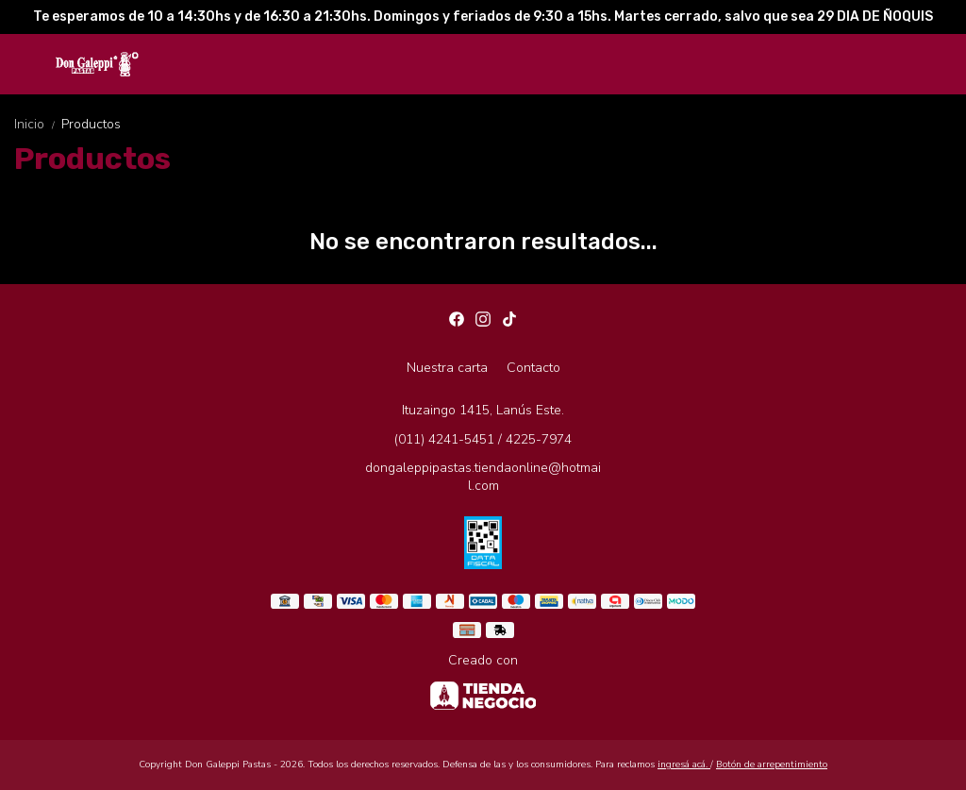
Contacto (533, 368)
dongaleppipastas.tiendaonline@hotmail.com (483, 477)
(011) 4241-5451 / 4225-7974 (483, 439)
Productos (91, 124)
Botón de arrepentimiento (771, 764)
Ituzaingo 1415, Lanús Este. (483, 410)
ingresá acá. (684, 764)
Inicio (37, 124)
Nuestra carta (447, 368)
